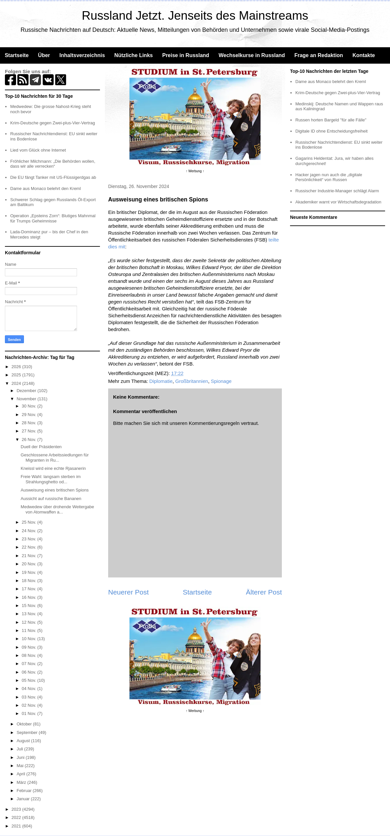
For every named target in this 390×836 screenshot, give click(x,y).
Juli (20, 748)
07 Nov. (29, 663)
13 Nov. (29, 613)
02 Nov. (29, 705)
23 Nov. (29, 538)
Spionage (221, 381)
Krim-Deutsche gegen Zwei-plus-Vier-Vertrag (52, 122)
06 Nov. (29, 672)
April (22, 773)
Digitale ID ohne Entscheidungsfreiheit (331, 131)
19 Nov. (29, 572)
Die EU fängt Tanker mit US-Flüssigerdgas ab (53, 177)
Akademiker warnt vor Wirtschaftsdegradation (338, 201)
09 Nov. (29, 647)
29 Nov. (29, 414)
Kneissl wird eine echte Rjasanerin (53, 468)
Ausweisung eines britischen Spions (54, 490)
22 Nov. (29, 547)
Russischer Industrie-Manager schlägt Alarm (337, 190)
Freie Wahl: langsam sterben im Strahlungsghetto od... (51, 479)
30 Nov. (29, 406)
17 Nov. (29, 588)
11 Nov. (29, 630)
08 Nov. (29, 655)
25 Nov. (29, 522)
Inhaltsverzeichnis (82, 55)
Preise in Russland (185, 55)
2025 (16, 374)
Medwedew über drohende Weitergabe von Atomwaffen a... (57, 509)
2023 (16, 809)
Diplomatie (161, 381)
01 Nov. (29, 713)
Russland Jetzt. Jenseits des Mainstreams (195, 15)
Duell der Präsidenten (41, 446)
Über (44, 55)
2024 (16, 383)
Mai (21, 765)
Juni (21, 757)
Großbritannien (191, 381)
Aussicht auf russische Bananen (51, 498)
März (22, 782)
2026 (16, 366)
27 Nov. (29, 430)
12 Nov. (29, 622)
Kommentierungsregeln (214, 423)
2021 (16, 826)
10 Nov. (29, 638)
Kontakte (363, 55)
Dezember (27, 390)
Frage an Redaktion (318, 55)
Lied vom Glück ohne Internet (38, 150)
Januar (24, 798)
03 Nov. (29, 697)
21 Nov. (29, 555)
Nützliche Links (133, 55)
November (27, 398)
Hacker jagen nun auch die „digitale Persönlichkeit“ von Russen (328, 177)
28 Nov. (29, 422)
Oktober (25, 723)
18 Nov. (29, 580)
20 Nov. (29, 563)
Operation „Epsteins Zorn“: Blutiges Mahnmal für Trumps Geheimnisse (52, 218)
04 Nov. (29, 688)
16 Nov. (29, 597)
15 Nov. (29, 605)
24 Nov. (29, 530)
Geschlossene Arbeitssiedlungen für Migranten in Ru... (54, 457)
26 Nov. (29, 439)
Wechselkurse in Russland (252, 55)
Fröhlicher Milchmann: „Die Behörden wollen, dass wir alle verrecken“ (52, 164)
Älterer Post (264, 592)
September (28, 732)
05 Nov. (29, 680)
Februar (25, 790)
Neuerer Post (128, 592)
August (24, 740)
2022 (16, 817)
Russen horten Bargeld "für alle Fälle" (330, 119)
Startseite (17, 55)
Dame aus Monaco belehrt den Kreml (45, 188)
